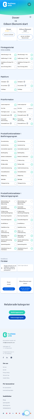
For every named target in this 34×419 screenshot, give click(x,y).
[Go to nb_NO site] (9, 414)
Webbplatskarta (7, 408)
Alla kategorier (6, 405)
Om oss (4, 367)
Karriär (4, 370)
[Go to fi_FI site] (13, 414)
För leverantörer (7, 387)
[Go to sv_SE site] (3, 414)
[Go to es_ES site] (30, 414)
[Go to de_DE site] (16, 414)
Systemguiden (6, 402)
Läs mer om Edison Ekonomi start (25, 37)
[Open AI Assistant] (11, 357)
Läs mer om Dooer (8, 34)
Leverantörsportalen (8, 390)
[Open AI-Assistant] (27, 412)
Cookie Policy (6, 378)
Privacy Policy (6, 372)
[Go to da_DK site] (6, 414)
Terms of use (6, 375)
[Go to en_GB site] (19, 414)
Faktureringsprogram (17, 317)
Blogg (4, 400)
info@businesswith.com (9, 342)
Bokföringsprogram (17, 312)
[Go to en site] (23, 414)
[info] (30, 17)
